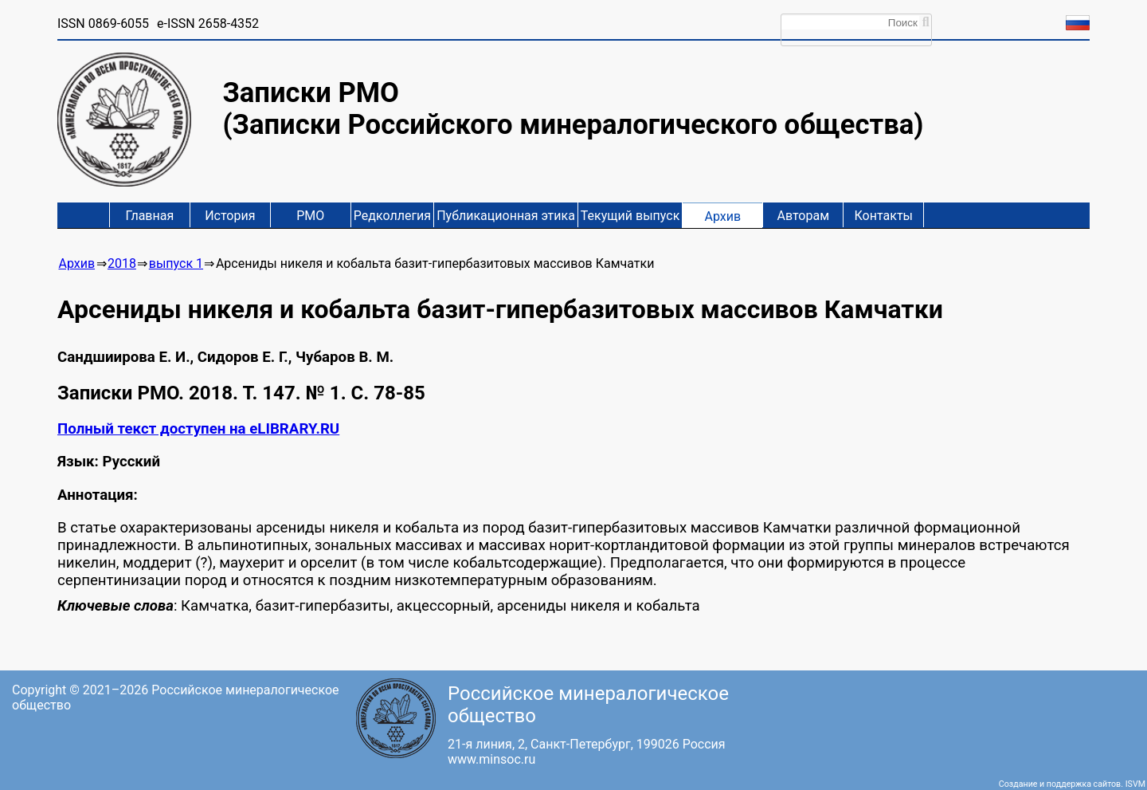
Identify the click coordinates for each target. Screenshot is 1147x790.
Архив (722, 216)
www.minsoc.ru (491, 759)
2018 (122, 263)
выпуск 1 (176, 263)
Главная (149, 215)
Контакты (884, 215)
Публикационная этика (505, 215)
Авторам (803, 215)
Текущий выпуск (630, 215)
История (230, 215)
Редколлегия (392, 215)
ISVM (1135, 784)
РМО (310, 215)
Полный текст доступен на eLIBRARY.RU (198, 429)
